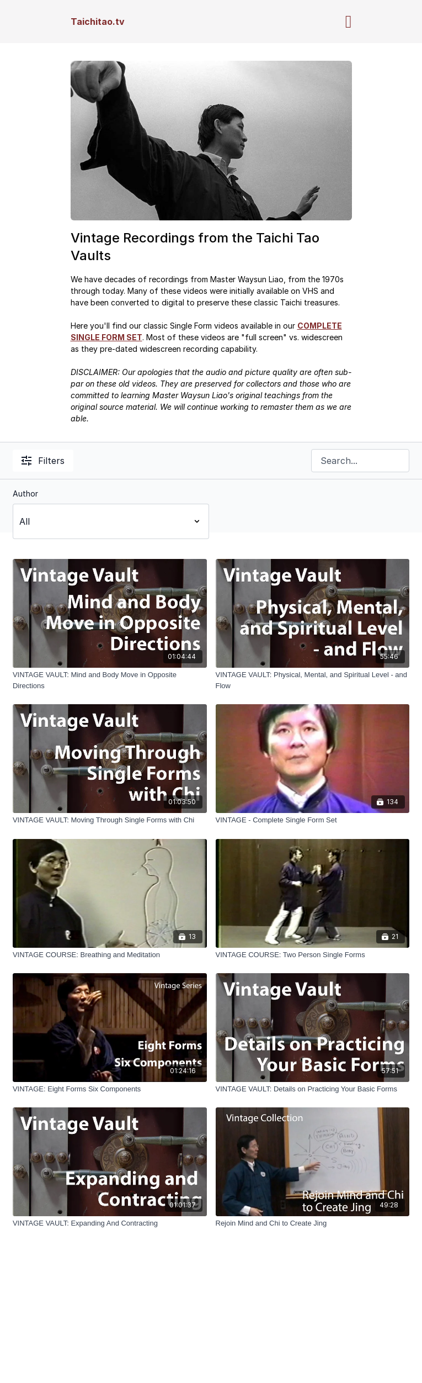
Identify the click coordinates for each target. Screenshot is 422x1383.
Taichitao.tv (98, 21)
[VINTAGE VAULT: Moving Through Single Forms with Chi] (110, 820)
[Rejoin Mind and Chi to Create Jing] (313, 1223)
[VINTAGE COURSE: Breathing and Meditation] (110, 954)
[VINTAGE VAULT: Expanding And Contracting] (110, 1223)
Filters (43, 460)
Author (25, 493)
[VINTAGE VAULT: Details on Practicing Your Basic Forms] (313, 1089)
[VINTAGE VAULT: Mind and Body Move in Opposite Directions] (110, 680)
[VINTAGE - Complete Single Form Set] (313, 820)
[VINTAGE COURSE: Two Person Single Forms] (313, 954)
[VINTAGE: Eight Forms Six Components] (110, 1089)
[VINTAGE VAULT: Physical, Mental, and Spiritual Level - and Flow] (313, 680)
